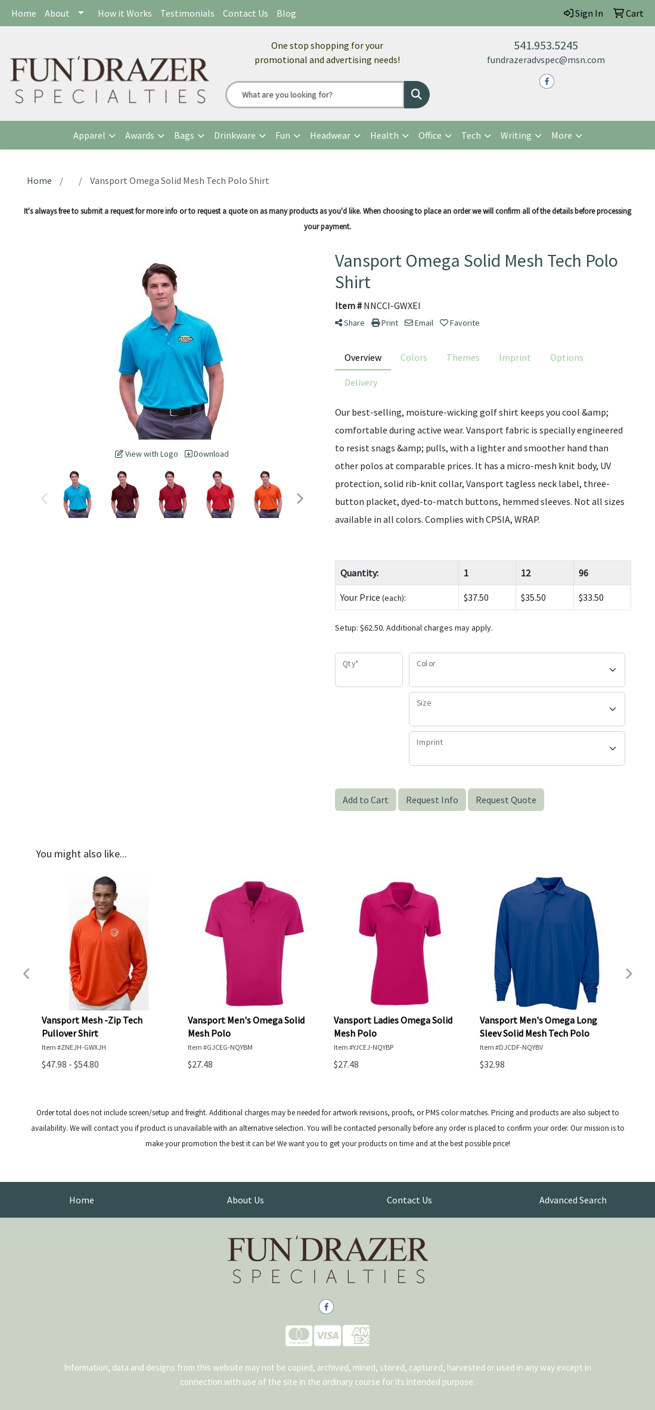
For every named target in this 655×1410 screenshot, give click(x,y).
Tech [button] (471, 135)
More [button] (561, 135)
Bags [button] (184, 135)
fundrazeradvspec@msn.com (546, 59)
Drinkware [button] (235, 135)
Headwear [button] (330, 135)
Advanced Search (573, 1200)
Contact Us (245, 13)
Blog (286, 13)
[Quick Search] (314, 94)
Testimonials (187, 13)
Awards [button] (139, 135)
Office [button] (430, 135)
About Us (245, 1200)
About (57, 13)
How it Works (125, 13)
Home (23, 13)
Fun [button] (282, 135)
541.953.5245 (546, 45)
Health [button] (384, 135)
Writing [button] (516, 135)
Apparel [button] (89, 135)
